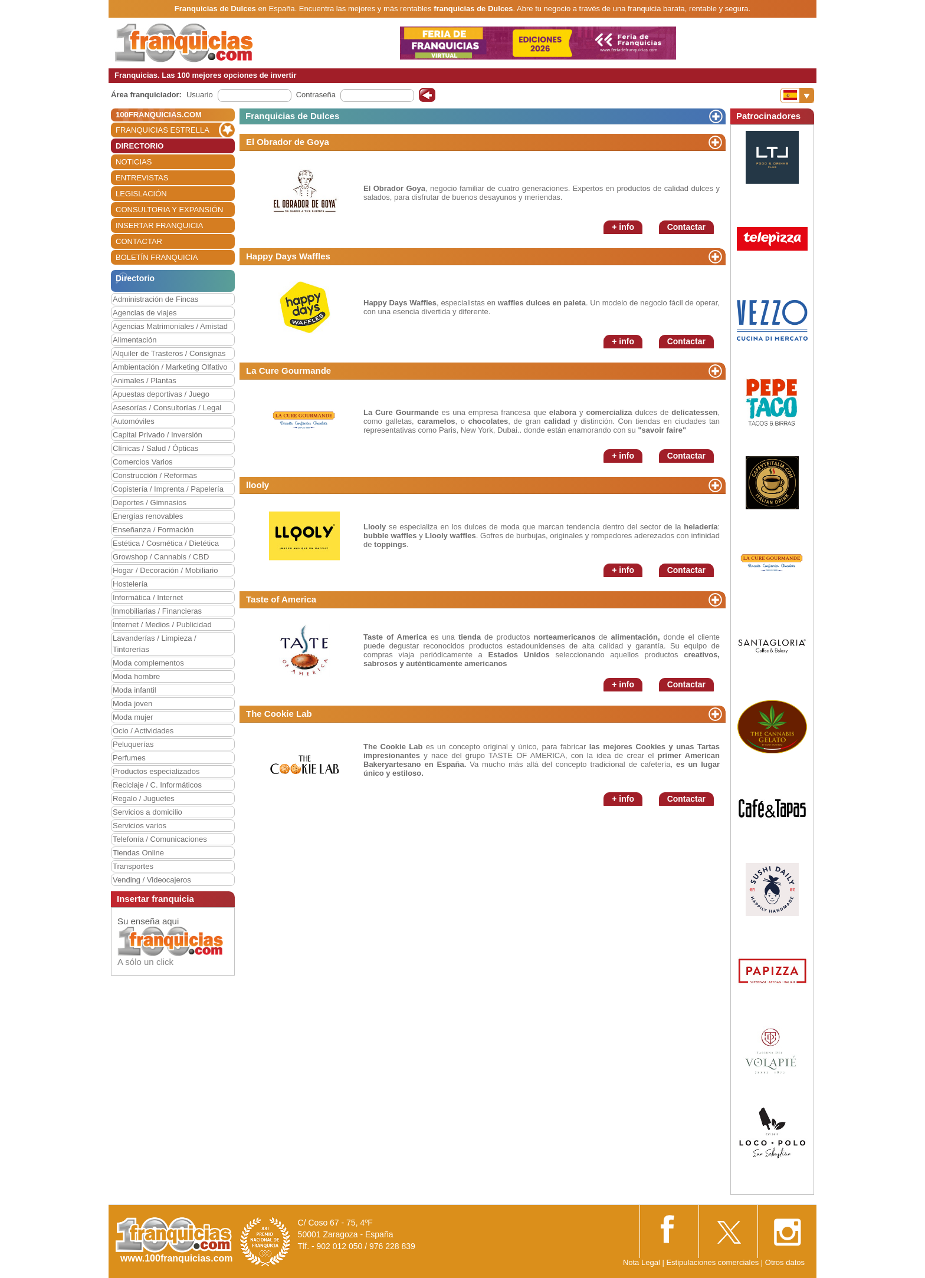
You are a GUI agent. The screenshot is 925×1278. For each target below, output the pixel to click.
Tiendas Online (138, 852)
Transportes (133, 866)
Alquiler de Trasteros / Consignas (169, 353)
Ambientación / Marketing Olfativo (170, 367)
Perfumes (129, 757)
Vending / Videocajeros (152, 879)
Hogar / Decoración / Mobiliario (165, 570)
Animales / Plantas (144, 380)
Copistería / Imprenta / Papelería (168, 489)
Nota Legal (641, 1262)
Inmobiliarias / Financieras (157, 611)
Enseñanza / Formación (153, 529)
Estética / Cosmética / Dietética (166, 543)
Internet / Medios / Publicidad (162, 624)
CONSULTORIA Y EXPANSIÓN (169, 209)
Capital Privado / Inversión (157, 434)
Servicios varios (139, 825)
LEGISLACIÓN (141, 193)
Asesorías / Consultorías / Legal (167, 407)
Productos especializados (156, 771)
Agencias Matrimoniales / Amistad (170, 326)
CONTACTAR (139, 241)
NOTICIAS (134, 161)
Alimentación (134, 339)
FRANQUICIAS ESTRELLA (162, 130)
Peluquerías (133, 744)
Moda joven (132, 703)
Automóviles (134, 421)
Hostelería (130, 583)
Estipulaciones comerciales (713, 1262)
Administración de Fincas (155, 299)
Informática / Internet (148, 597)
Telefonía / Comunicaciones (160, 839)
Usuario (199, 94)
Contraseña (316, 94)
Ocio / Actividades (143, 730)
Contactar (686, 227)
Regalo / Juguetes (144, 798)
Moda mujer (133, 717)
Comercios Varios (143, 461)
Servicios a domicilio (147, 812)
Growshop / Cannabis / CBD (161, 556)
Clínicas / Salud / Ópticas (155, 448)
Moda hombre (136, 676)
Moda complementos (148, 662)
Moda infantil (134, 690)
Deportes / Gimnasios (149, 502)
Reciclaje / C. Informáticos (157, 784)
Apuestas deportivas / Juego (161, 394)
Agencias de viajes (144, 312)
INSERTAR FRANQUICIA (159, 225)
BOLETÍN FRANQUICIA (157, 257)
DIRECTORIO (139, 145)
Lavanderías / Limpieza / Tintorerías (154, 644)
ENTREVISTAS (142, 177)
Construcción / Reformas (155, 475)
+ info (623, 227)
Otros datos (785, 1262)
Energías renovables (148, 516)
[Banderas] (797, 95)
